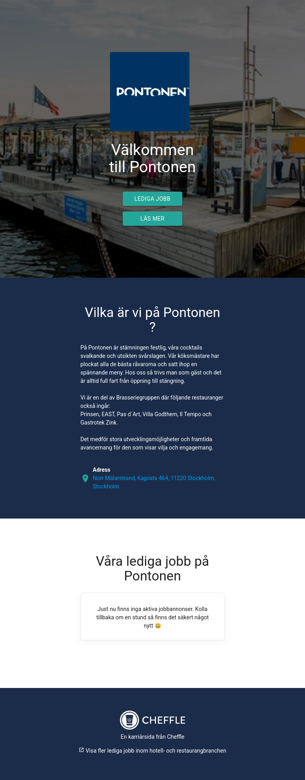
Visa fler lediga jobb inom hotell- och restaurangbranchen (152, 750)
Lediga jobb (153, 199)
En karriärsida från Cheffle (153, 737)
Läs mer (153, 218)
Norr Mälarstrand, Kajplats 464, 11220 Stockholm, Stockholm (154, 482)
